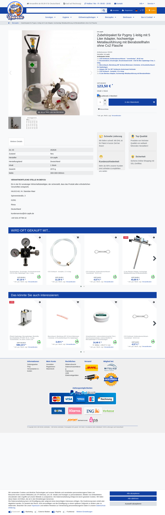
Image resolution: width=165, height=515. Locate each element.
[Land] (136, 10)
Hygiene (65, 17)
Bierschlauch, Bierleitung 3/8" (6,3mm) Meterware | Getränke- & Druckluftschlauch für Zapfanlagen (63, 337)
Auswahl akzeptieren (133, 504)
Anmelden (50, 364)
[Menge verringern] (105, 104)
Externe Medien (44, 512)
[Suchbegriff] (63, 10)
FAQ (29, 367)
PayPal (58, 512)
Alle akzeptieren (133, 493)
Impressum (69, 371)
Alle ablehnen (133, 498)
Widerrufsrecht (70, 364)
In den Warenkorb (140, 102)
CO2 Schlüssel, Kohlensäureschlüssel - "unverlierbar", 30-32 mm (121, 58)
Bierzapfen (109, 17)
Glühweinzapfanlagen (87, 17)
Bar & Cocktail (147, 17)
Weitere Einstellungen (85, 512)
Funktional (70, 512)
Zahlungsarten (32, 364)
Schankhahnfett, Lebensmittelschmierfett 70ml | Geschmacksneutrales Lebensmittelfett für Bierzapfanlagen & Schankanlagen (101, 338)
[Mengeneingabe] (100, 102)
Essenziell (16, 512)
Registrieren (50, 367)
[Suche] (104, 10)
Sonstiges (49, 17)
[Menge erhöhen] (105, 100)
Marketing (29, 512)
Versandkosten (116, 115)
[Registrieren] (127, 10)
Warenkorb (50, 369)
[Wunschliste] (142, 10)
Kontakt (118, 4)
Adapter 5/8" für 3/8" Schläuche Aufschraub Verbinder (117, 69)
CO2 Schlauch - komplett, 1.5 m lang (111, 71)
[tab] (16, 141)
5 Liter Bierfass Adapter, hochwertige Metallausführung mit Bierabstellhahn (124, 73)
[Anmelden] (114, 10)
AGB (67, 373)
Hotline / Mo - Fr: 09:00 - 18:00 (98, 4)
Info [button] (141, 4)
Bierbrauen (127, 17)
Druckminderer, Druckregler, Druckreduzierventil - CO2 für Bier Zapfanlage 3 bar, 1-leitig (25, 272)
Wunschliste (103, 109)
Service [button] (150, 4)
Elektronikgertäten (72, 375)
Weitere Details (16, 141)
